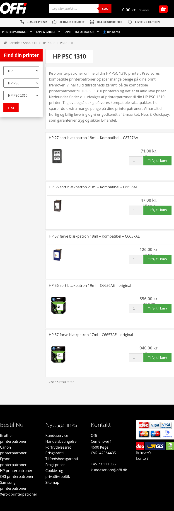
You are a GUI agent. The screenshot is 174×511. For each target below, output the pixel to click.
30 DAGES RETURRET (72, 22)
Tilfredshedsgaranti (61, 458)
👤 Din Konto (111, 32)
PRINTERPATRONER (14, 32)
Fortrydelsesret (58, 447)
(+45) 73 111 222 (37, 22)
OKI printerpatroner (17, 476)
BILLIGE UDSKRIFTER (109, 22)
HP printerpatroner (16, 470)
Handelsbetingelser (61, 441)
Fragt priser (55, 464)
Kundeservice (56, 435)
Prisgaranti (54, 452)
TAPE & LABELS (45, 32)
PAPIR (67, 32)
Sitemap (52, 482)
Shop (27, 43)
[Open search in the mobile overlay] (80, 8)
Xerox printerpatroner (18, 494)
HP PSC (47, 43)
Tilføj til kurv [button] (157, 160)
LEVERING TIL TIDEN (147, 22)
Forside (14, 43)
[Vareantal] (136, 160)
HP (36, 43)
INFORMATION (84, 32)
